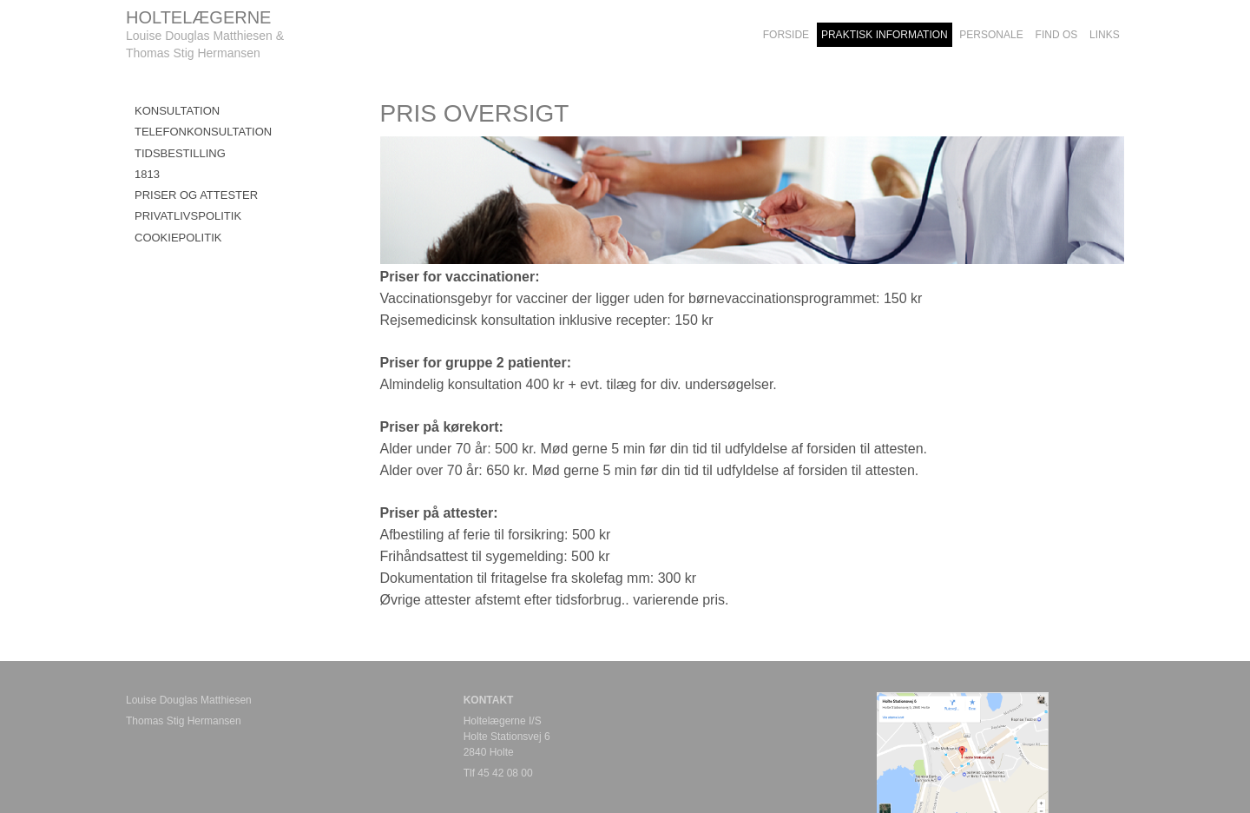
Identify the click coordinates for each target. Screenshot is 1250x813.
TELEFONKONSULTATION (203, 131)
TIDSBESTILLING (180, 153)
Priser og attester (196, 195)
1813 (147, 174)
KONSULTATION (177, 110)
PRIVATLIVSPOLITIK (188, 215)
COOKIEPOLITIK (178, 237)
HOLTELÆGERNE (198, 17)
